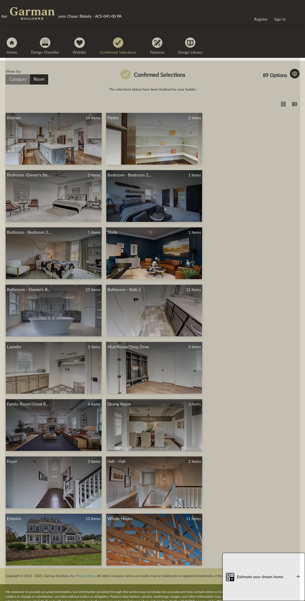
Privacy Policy (86, 576)
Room (39, 79)
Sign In (280, 19)
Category (18, 79)
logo (10, 5)
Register (261, 19)
